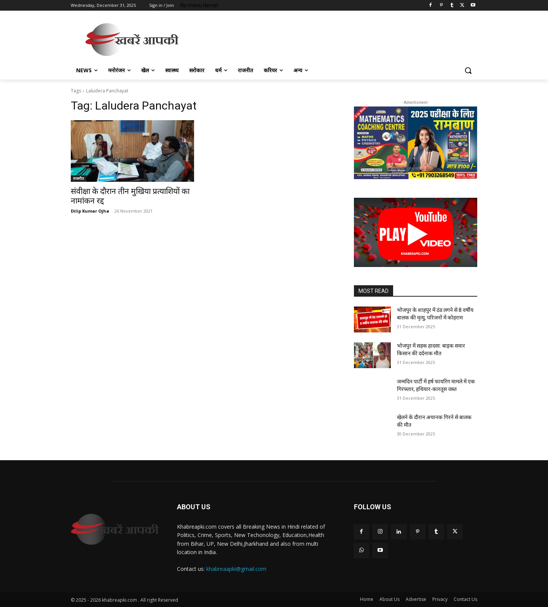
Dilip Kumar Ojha (90, 211)
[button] (468, 70)
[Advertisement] (331, 38)
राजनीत (78, 178)
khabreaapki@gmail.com (236, 568)
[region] (415, 143)
